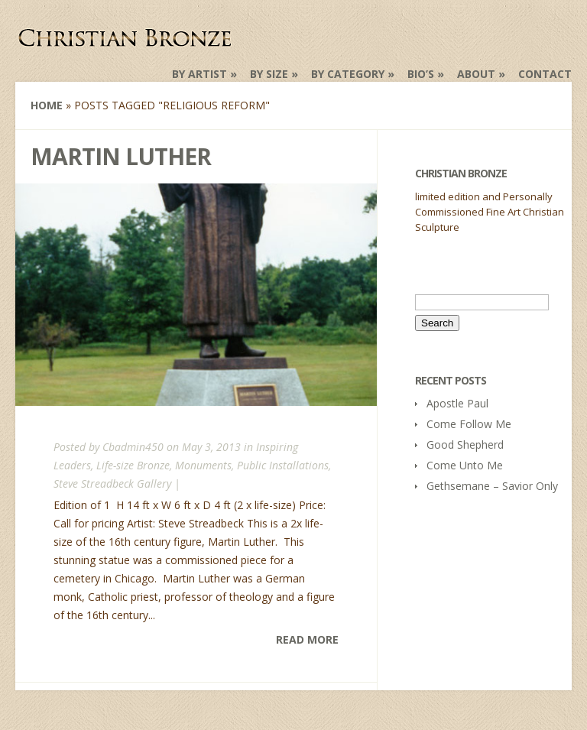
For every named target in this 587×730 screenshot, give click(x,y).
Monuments (203, 465)
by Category (347, 74)
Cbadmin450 (133, 447)
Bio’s (420, 74)
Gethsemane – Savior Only (492, 486)
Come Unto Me (464, 465)
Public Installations (283, 465)
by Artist (199, 74)
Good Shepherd (465, 444)
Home (47, 105)
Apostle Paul (457, 403)
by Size (269, 74)
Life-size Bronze (133, 465)
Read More (307, 639)
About (476, 74)
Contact (545, 74)
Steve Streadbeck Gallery (112, 483)
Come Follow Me (468, 424)
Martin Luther (121, 156)
